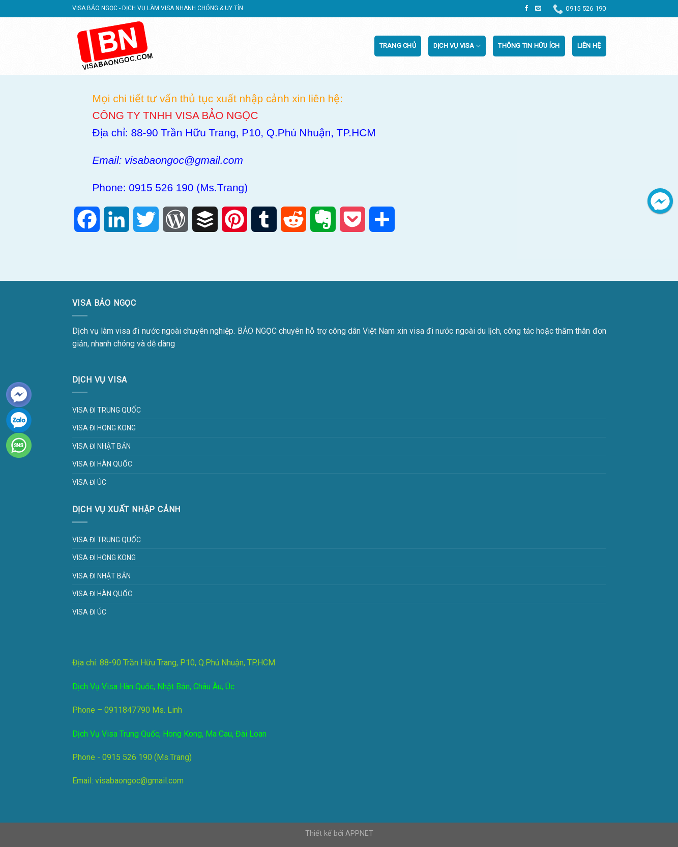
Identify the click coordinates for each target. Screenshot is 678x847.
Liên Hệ (589, 45)
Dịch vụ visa (457, 46)
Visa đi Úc (89, 482)
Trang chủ (397, 45)
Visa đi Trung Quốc (106, 410)
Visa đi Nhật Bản (101, 446)
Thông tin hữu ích (528, 45)
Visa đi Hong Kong (104, 428)
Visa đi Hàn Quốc (102, 464)
